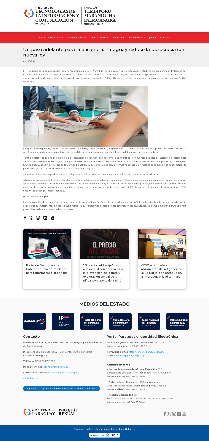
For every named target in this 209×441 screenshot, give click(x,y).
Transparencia (98, 37)
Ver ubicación (30, 378)
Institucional (54, 37)
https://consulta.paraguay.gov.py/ (146, 352)
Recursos (118, 37)
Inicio (42, 37)
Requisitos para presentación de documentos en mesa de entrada (61, 388)
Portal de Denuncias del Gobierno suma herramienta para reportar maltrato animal (47, 269)
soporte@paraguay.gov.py (130, 355)
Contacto (165, 37)
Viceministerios (76, 37)
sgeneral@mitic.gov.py (56, 366)
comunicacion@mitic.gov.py (61, 372)
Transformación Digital (141, 37)
